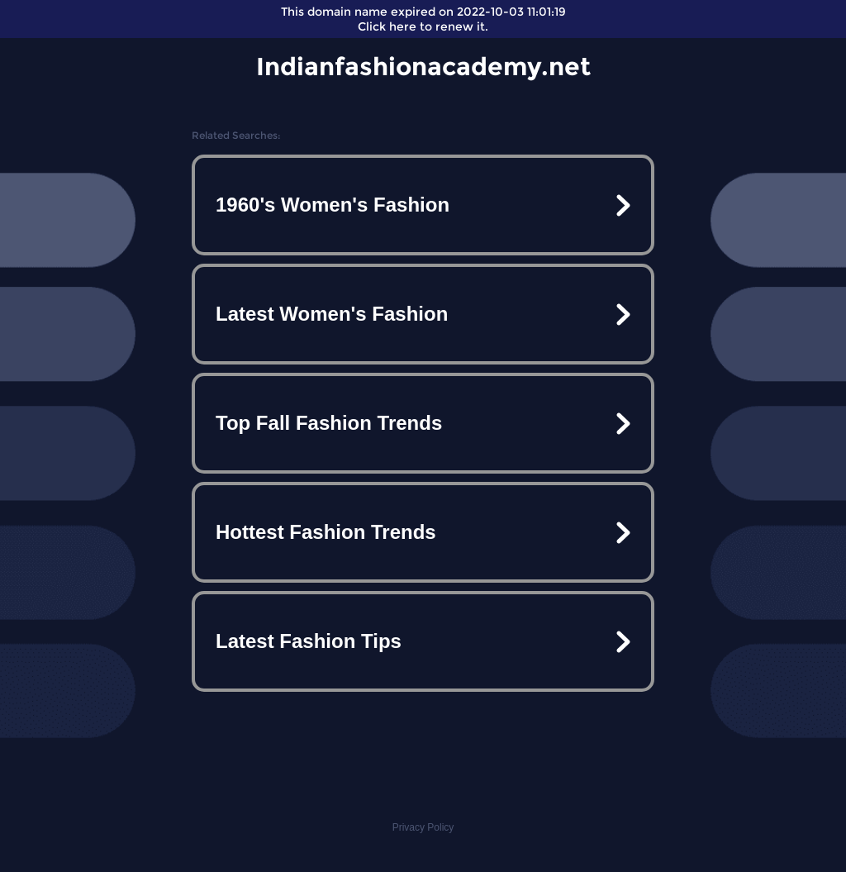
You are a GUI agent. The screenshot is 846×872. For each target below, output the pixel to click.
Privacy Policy (423, 827)
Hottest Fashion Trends (326, 532)
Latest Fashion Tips (309, 641)
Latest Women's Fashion (332, 314)
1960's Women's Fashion (332, 204)
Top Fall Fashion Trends (329, 423)
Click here (387, 26)
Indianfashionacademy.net (423, 66)
